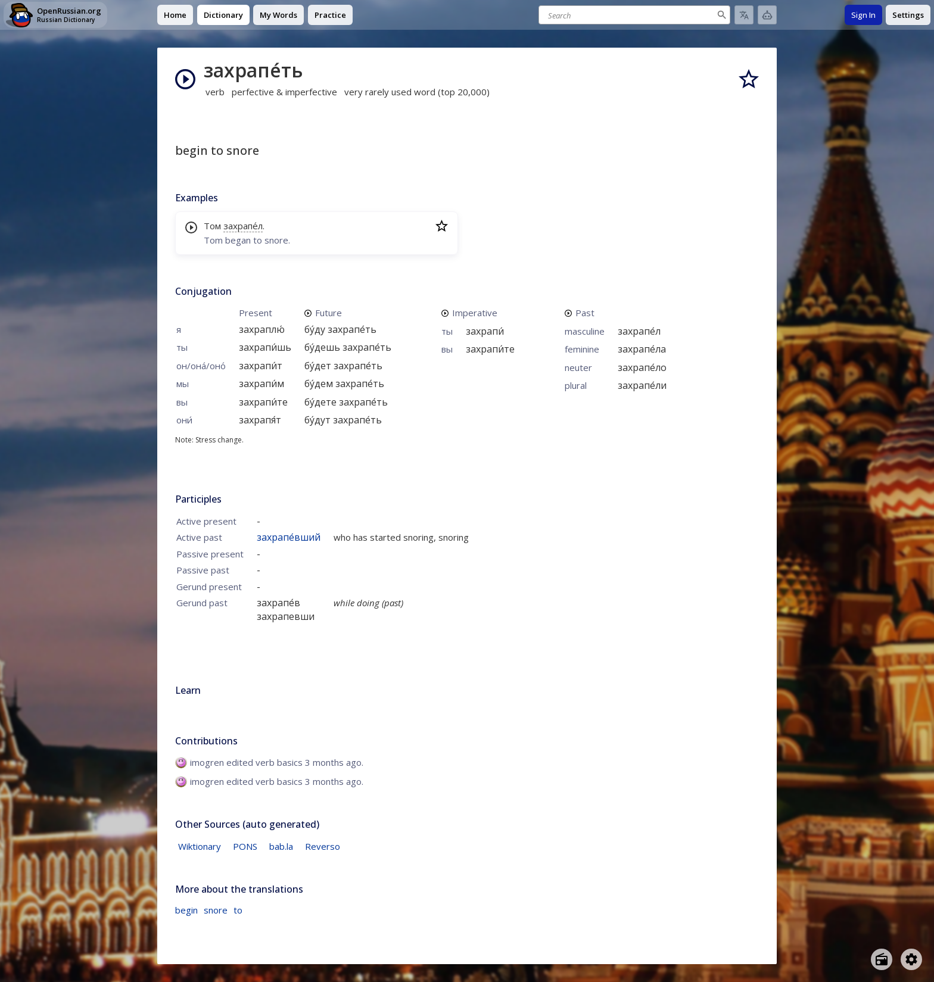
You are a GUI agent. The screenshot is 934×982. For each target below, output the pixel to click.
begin (186, 910)
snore (216, 910)
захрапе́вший (288, 537)
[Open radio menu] (881, 959)
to (238, 910)
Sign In (863, 15)
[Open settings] (911, 959)
